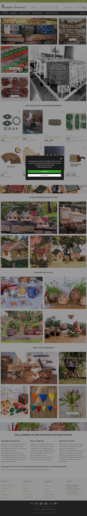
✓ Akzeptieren (44, 171)
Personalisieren (44, 175)
